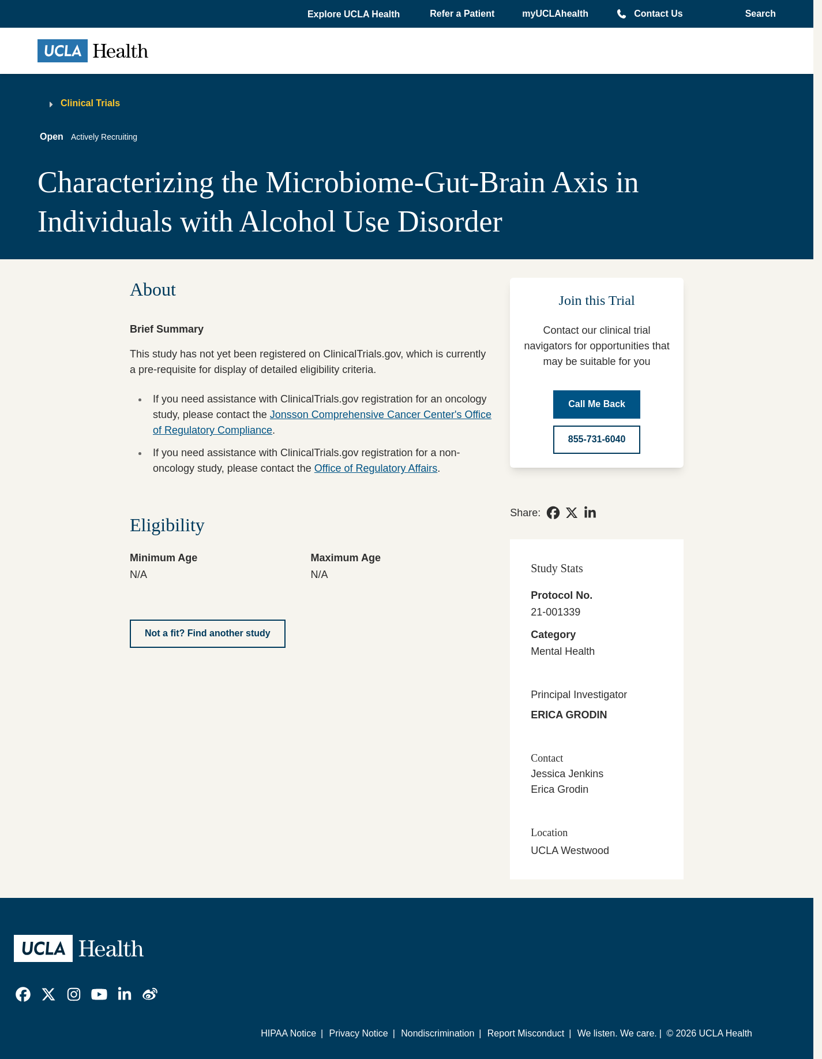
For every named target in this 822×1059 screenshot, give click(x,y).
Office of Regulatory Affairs (375, 468)
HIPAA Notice (288, 1033)
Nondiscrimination (437, 1033)
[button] (354, 14)
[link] (553, 513)
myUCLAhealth (555, 13)
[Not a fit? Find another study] (208, 634)
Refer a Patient (462, 13)
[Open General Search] (757, 14)
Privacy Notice (358, 1033)
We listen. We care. (617, 1033)
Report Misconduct (525, 1033)
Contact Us (658, 13)
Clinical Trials (90, 103)
